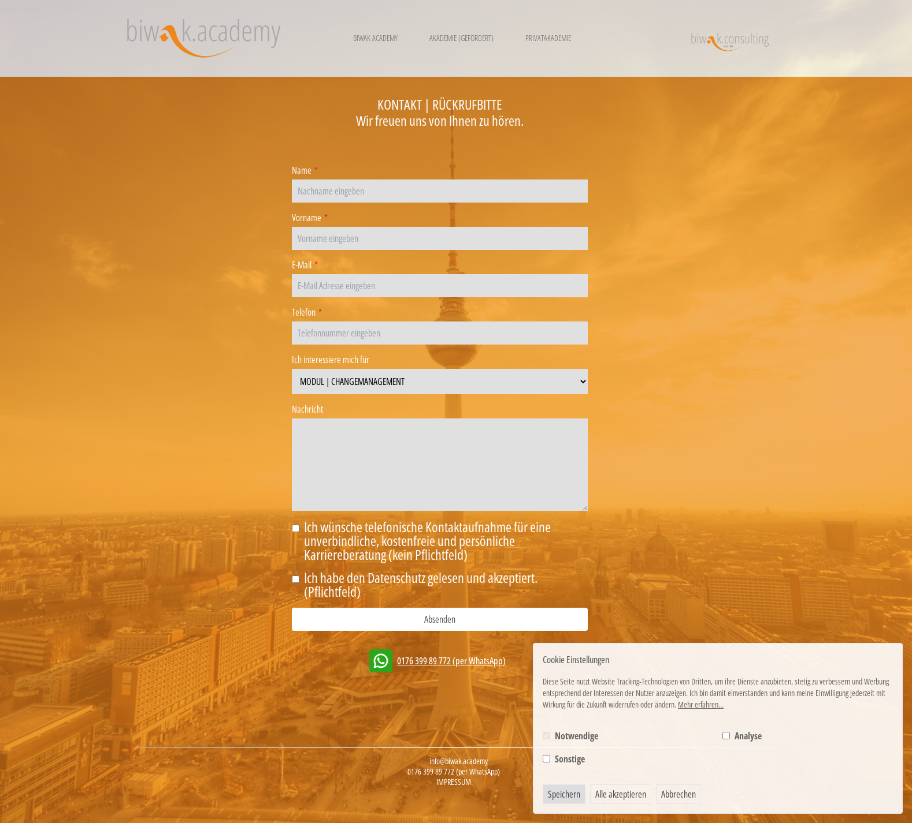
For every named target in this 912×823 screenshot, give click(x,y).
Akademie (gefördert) (461, 37)
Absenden (439, 619)
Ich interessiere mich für (330, 359)
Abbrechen (678, 794)
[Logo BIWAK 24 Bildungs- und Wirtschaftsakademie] (204, 38)
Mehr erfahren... (701, 704)
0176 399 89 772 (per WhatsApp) (451, 660)
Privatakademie (548, 37)
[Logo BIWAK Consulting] (729, 38)
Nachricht (307, 409)
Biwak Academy (375, 37)
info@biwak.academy (458, 761)
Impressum (453, 782)
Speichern (564, 794)
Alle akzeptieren (620, 794)
